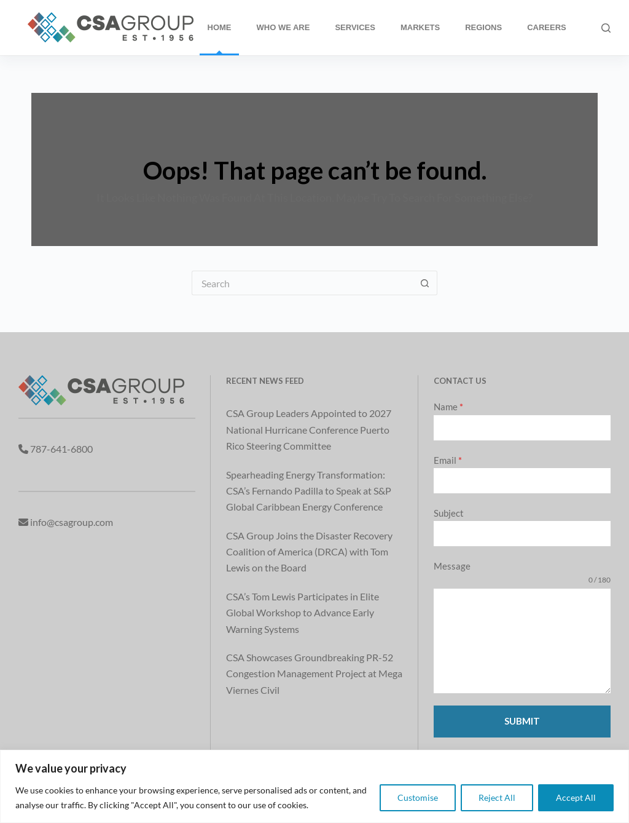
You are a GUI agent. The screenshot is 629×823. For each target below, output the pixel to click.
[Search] (606, 28)
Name (448, 406)
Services (355, 27)
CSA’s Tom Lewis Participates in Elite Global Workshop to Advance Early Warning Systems (302, 612)
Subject (449, 513)
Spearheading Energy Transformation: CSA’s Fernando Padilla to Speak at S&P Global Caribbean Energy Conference (308, 491)
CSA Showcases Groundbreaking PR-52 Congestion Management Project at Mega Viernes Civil (314, 673)
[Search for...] (302, 283)
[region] (314, 786)
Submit (522, 720)
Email (448, 460)
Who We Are (283, 27)
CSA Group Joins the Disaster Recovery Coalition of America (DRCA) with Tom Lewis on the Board (309, 552)
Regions (483, 27)
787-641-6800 (61, 449)
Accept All (576, 797)
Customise (417, 797)
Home (220, 27)
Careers (546, 27)
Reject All (497, 797)
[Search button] (425, 283)
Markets (420, 27)
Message (452, 565)
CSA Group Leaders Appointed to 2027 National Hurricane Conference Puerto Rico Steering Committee (308, 429)
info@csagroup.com (71, 522)
